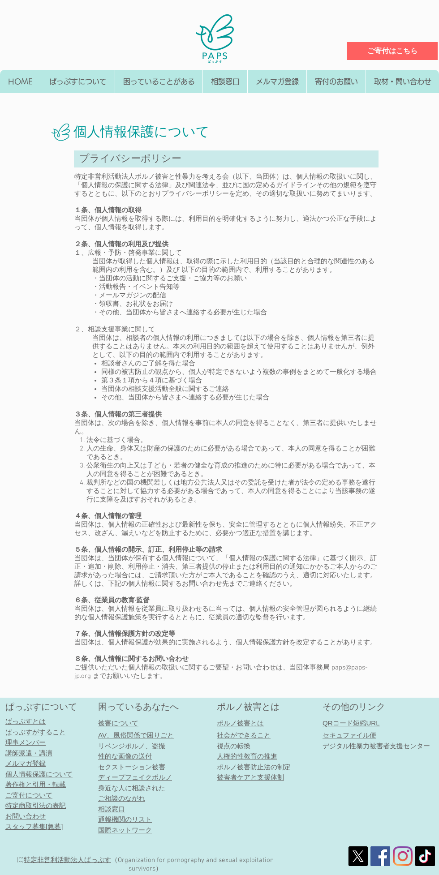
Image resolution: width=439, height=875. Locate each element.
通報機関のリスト (125, 819)
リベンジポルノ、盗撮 (131, 746)
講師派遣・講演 (28, 753)
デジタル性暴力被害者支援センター (376, 746)
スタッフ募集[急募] (34, 826)
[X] (358, 856)
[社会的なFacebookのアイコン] (380, 856)
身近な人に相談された (131, 788)
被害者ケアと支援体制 (250, 777)
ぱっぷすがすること (35, 732)
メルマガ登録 (25, 763)
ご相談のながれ (121, 798)
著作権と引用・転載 (35, 784)
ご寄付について (28, 795)
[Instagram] (403, 856)
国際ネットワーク (125, 830)
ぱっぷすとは (25, 721)
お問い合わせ (25, 816)
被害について (118, 723)
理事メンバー (25, 742)
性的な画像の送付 (125, 756)
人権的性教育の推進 (247, 756)
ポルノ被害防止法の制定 (254, 767)
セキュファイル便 (349, 735)
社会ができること (244, 735)
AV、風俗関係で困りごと (136, 735)
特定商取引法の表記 (35, 805)
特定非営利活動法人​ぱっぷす (67, 860)
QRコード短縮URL (351, 723)
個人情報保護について (39, 774)
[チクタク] (425, 856)
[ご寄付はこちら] (392, 51)
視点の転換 (233, 746)
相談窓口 (111, 809)
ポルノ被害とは (248, 707)
